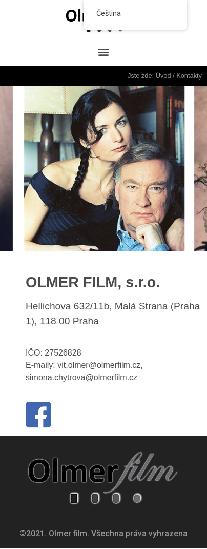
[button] (103, 52)
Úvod (163, 76)
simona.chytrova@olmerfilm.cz (81, 377)
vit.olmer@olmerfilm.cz (98, 365)
